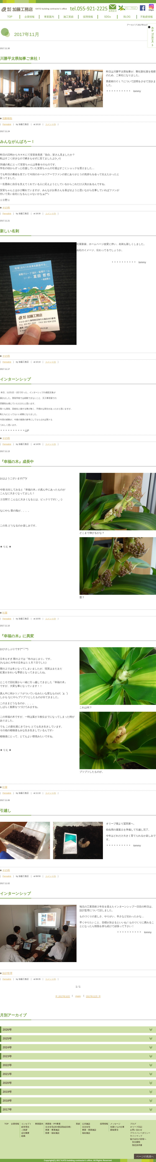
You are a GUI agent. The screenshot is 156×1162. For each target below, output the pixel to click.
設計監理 (7, 973)
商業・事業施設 (52, 1130)
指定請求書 (136, 1145)
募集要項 (114, 1130)
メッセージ (115, 1124)
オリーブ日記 (136, 1127)
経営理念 (25, 1127)
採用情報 (88, 16)
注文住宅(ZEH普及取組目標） (58, 1127)
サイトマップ (136, 1136)
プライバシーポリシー (140, 1133)
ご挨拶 (24, 1130)
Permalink (6, 124)
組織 (23, 1136)
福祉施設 (86, 1133)
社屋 (4, 612)
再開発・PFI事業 (53, 1124)
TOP (9, 16)
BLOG (127, 16)
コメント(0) (50, 124)
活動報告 (7, 118)
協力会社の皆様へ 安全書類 (138, 1140)
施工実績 (68, 16)
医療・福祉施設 (52, 1133)
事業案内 (49, 16)
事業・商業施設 (89, 1130)
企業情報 (29, 16)
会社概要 (25, 1133)
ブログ (133, 1124)
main (78, 996)
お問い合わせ (136, 1130)
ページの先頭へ (145, 1156)
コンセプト (26, 1124)
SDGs (107, 16)
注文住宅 (86, 1127)
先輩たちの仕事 (117, 1127)
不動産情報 (146, 16)
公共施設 (86, 1124)
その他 (6, 207)
